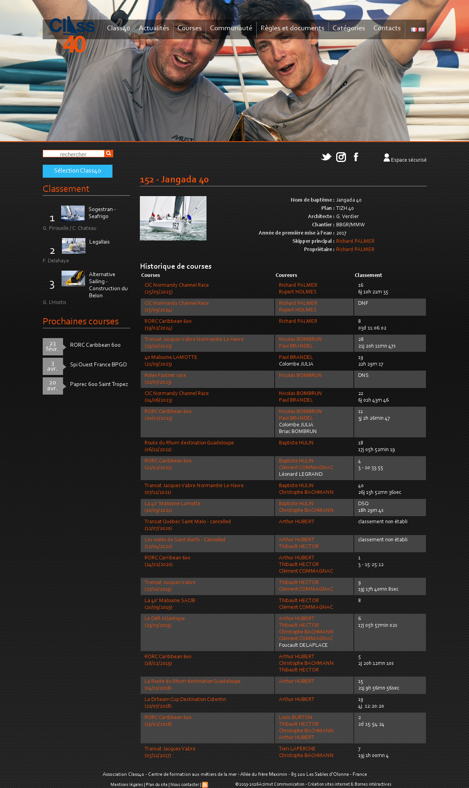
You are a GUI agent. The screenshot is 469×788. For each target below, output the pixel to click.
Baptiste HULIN (296, 443)
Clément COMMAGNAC (306, 468)
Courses (189, 28)
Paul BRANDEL (296, 346)
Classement (66, 189)
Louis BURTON (296, 718)
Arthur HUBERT (297, 522)
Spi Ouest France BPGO (98, 365)
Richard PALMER (355, 241)
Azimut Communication (281, 784)
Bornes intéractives (373, 784)
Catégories (349, 28)
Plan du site (157, 785)
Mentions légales (126, 785)
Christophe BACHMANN (306, 492)
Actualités (154, 28)
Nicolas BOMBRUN (300, 339)
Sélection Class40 (77, 171)
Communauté (231, 28)
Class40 (118, 28)
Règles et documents (292, 28)
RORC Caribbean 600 (95, 345)
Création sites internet (329, 784)
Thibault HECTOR (299, 547)
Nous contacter (184, 785)
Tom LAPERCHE (297, 749)
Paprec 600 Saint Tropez (99, 385)
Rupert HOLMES (298, 292)
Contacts (387, 28)
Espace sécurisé (409, 160)
